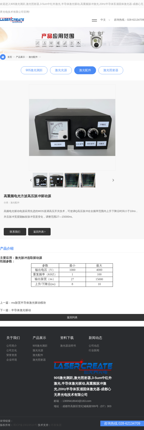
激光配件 (33, 57)
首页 (10, 57)
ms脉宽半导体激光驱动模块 (28, 302)
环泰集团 (56, 424)
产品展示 (20, 57)
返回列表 (39, 231)
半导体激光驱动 (21, 310)
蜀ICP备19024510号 (25, 424)
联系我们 (15, 231)
